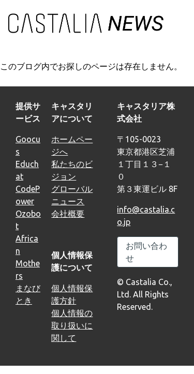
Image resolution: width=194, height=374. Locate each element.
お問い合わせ (146, 252)
